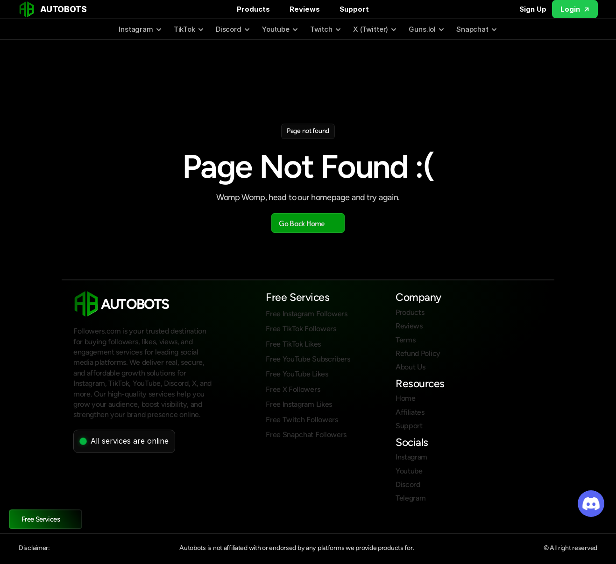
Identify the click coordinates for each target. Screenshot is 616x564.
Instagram (411, 457)
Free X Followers (293, 389)
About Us (410, 366)
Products (253, 9)
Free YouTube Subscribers (308, 359)
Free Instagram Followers (306, 313)
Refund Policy (418, 353)
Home (406, 398)
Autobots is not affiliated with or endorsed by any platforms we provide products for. (296, 548)
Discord (408, 484)
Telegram (410, 498)
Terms (405, 339)
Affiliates (410, 412)
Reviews (305, 9)
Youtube (409, 471)
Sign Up (532, 9)
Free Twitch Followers (302, 419)
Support (354, 9)
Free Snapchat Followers (306, 434)
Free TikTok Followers (301, 328)
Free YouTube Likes (297, 373)
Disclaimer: (34, 548)
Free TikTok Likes (293, 344)
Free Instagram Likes (299, 404)
